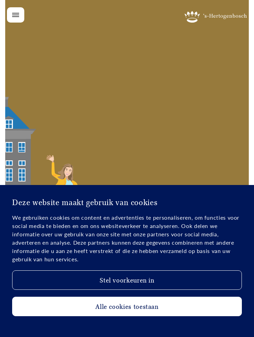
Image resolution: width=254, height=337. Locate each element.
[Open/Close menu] (15, 15)
